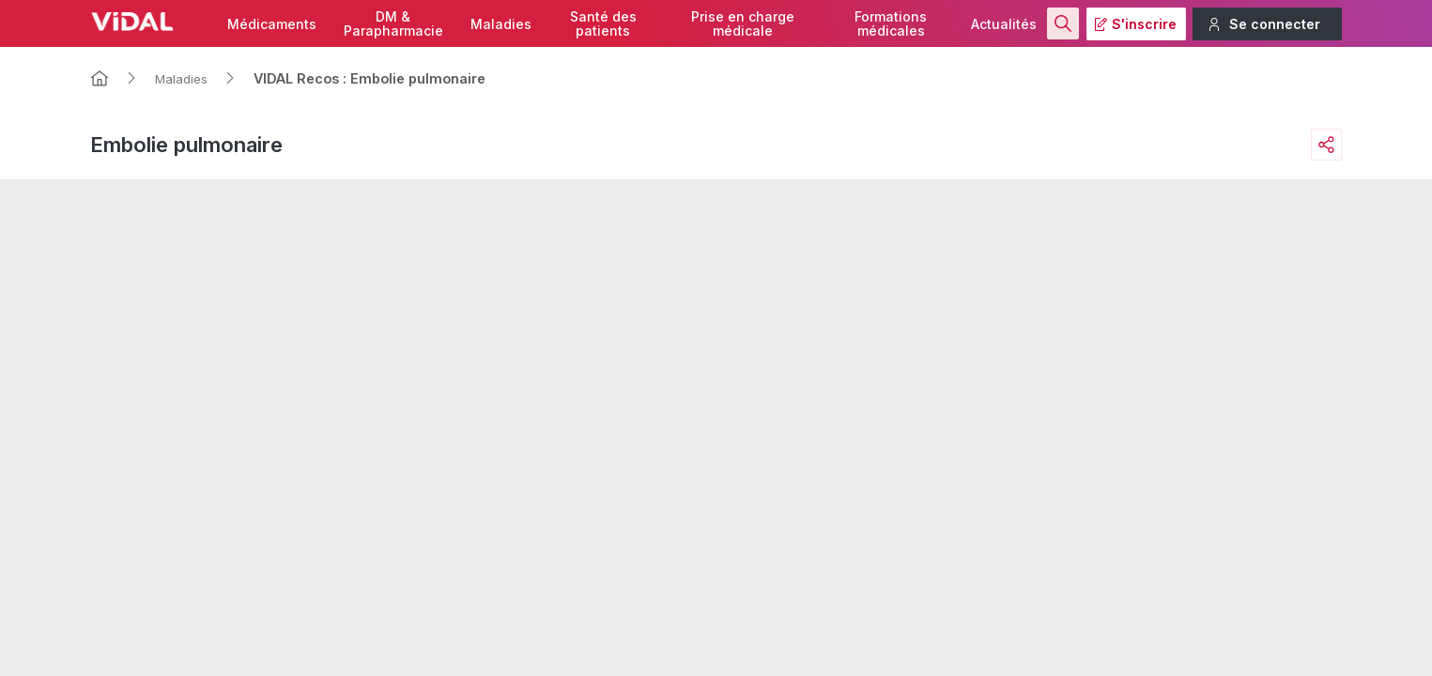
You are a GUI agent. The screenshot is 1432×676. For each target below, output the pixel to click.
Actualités (1004, 24)
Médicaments (271, 24)
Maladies (500, 24)
